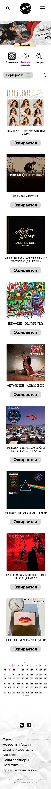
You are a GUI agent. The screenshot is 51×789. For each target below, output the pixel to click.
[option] (25, 33)
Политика (11, 765)
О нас (7, 739)
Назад (25, 662)
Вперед (26, 695)
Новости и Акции (17, 744)
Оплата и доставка (18, 749)
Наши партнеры (16, 760)
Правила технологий (20, 770)
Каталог (24, 45)
